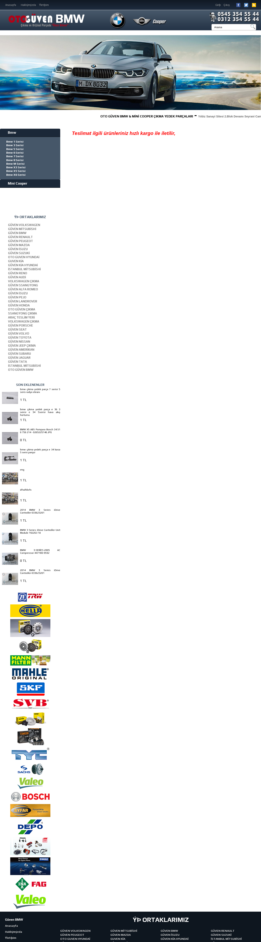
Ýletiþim (44, 4)
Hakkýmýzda (28, 4)
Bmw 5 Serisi (14, 149)
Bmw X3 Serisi (15, 167)
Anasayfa (10, 4)
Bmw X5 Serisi (15, 171)
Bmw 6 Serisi (14, 152)
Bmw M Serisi (15, 163)
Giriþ (218, 4)
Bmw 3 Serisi (14, 145)
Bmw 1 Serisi (14, 141)
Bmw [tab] (9, 132)
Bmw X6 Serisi (15, 174)
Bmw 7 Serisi (14, 156)
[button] (257, 72)
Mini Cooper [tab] (14, 183)
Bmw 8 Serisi (14, 160)
